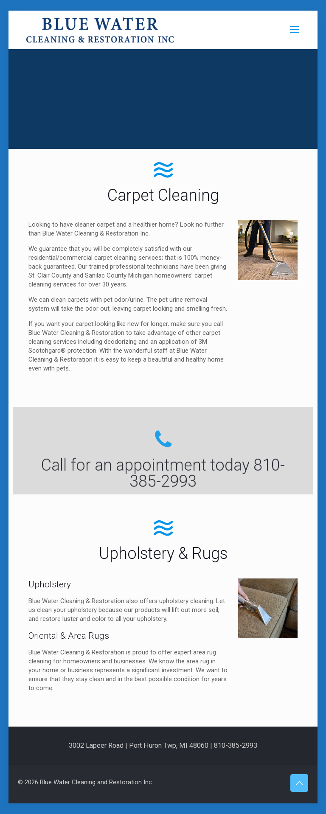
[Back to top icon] (299, 783)
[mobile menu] (294, 29)
